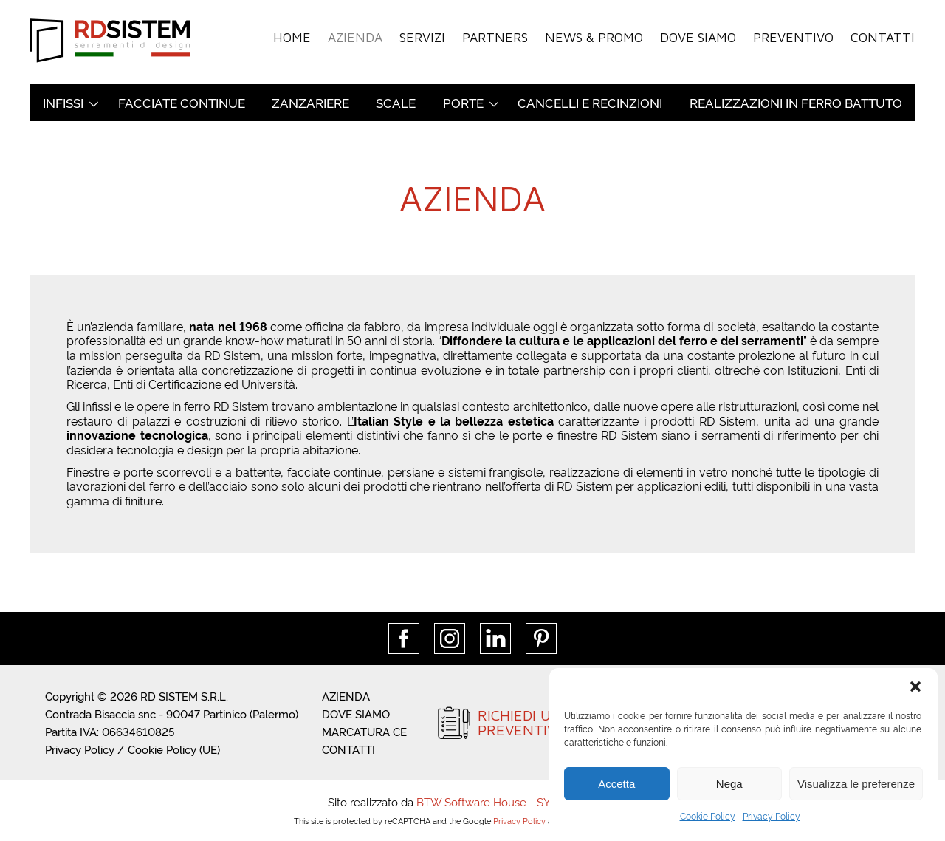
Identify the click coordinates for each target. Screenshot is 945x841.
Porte (463, 102)
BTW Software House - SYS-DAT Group (517, 801)
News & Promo (599, 36)
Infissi (63, 102)
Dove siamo (702, 36)
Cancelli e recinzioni (590, 102)
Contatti (882, 36)
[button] (915, 686)
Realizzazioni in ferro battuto (796, 102)
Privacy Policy (771, 815)
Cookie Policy (707, 815)
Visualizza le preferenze (856, 783)
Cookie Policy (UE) (174, 749)
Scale (396, 102)
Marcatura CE (364, 731)
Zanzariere (310, 102)
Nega (729, 783)
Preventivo (795, 36)
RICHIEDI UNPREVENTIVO (522, 722)
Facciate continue (181, 102)
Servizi (431, 36)
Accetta (616, 783)
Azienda (364, 36)
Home (302, 36)
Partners (502, 36)
